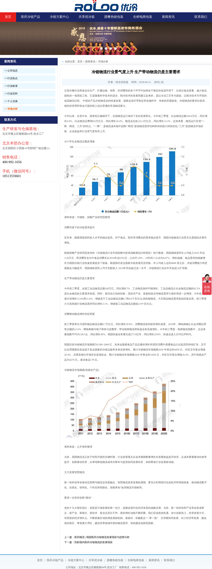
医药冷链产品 (30, 16)
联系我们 (200, 16)
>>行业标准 (11, 85)
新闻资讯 (168, 16)
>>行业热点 (11, 78)
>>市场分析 (11, 108)
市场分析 (103, 61)
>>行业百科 (11, 93)
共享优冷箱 (87, 16)
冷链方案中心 (59, 16)
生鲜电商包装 (142, 16)
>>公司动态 (11, 70)
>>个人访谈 (11, 101)
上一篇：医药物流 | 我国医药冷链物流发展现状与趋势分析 (97, 537)
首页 (8, 16)
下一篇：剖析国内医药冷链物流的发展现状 (88, 542)
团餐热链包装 (113, 16)
